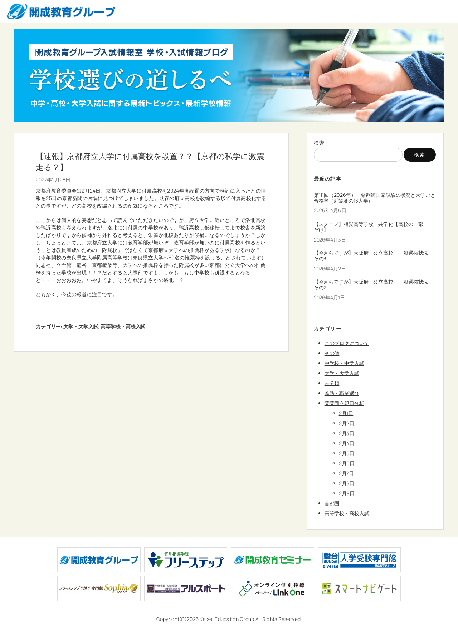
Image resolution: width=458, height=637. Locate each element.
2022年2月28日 (53, 179)
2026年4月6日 (330, 210)
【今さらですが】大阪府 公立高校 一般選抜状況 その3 (373, 256)
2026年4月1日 (329, 297)
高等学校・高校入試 (123, 326)
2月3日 (347, 433)
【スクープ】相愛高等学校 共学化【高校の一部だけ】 (368, 227)
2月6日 (347, 463)
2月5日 (347, 453)
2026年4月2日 (330, 268)
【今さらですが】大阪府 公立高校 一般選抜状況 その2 (373, 284)
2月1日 (346, 413)
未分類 (332, 383)
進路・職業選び (342, 393)
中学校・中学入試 (344, 363)
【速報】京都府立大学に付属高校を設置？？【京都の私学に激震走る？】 (150, 161)
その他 (332, 353)
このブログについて (347, 343)
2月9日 (347, 493)
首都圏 (332, 503)
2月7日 (346, 473)
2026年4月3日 (330, 239)
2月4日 (347, 443)
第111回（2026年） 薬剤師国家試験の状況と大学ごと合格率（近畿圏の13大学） (374, 198)
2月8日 (347, 483)
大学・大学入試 (80, 326)
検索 (319, 142)
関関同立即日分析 (344, 403)
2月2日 (347, 423)
